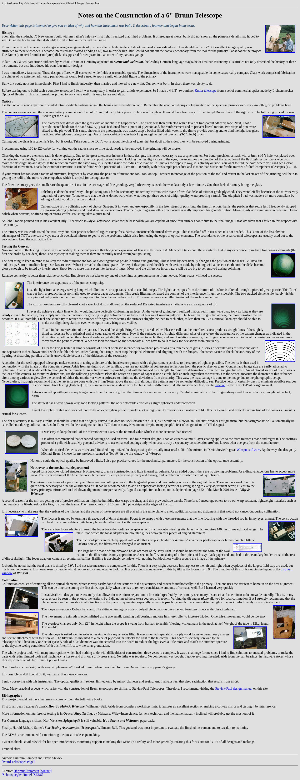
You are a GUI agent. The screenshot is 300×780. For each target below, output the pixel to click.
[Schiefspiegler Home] (17, 774)
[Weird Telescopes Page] (18, 762)
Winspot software (248, 449)
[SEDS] (38, 774)
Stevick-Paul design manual (233, 688)
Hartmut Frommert (26, 771)
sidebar (220, 385)
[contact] (46, 771)
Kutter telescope (205, 90)
